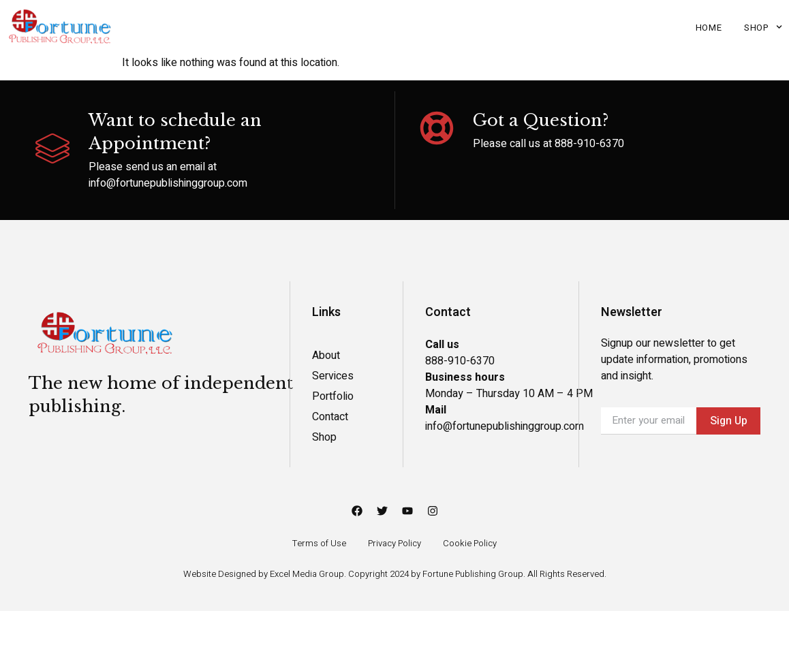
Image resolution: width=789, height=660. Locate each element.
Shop (763, 27)
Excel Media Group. (308, 573)
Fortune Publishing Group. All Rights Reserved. (514, 573)
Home (709, 27)
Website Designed (220, 573)
